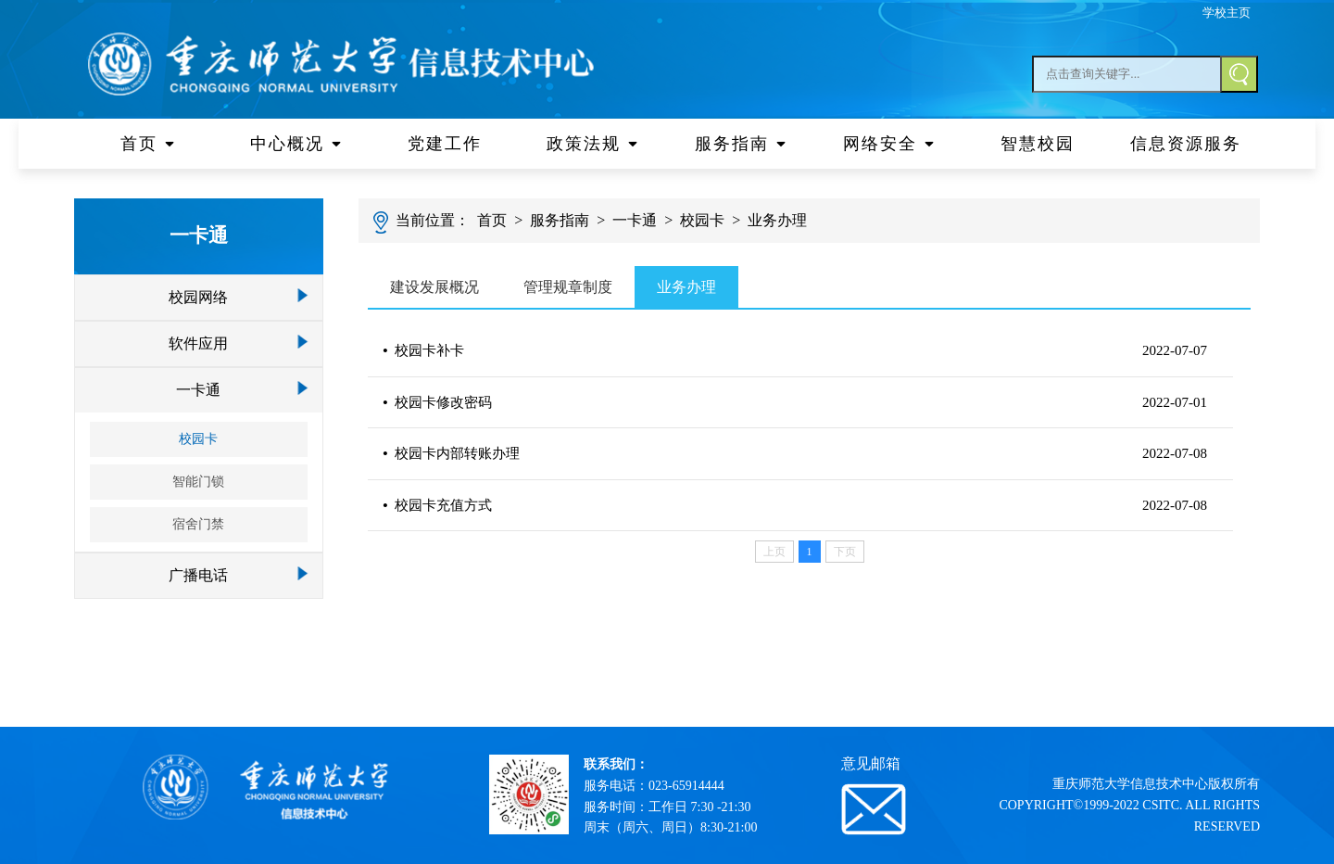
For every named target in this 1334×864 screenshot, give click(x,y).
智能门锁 (198, 482)
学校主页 (1226, 12)
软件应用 (198, 343)
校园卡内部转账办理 (451, 453)
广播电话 (198, 575)
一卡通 (198, 390)
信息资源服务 (1185, 143)
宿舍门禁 (198, 524)
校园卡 (198, 439)
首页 (148, 143)
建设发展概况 (434, 287)
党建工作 (445, 143)
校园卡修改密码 (437, 402)
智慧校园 (1037, 143)
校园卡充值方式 (437, 505)
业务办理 (777, 220)
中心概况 (296, 143)
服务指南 (741, 143)
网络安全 (889, 143)
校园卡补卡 (423, 350)
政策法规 (593, 143)
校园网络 (198, 297)
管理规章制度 (567, 287)
